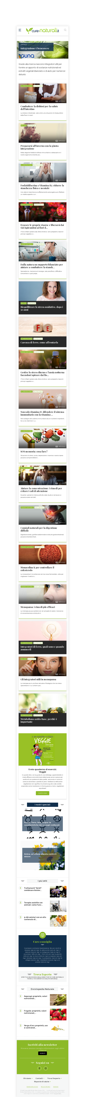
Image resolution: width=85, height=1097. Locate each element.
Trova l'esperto (53, 1078)
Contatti (39, 1078)
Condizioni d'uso (32, 1086)
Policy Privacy (45, 1086)
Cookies (55, 1086)
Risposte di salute (41, 1082)
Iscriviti (42, 1053)
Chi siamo (27, 1078)
